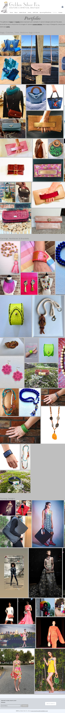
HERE (8, 27)
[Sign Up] (24, 705)
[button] (62, 7)
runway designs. (37, 24)
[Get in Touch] (50, 703)
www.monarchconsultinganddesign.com (39, 710)
